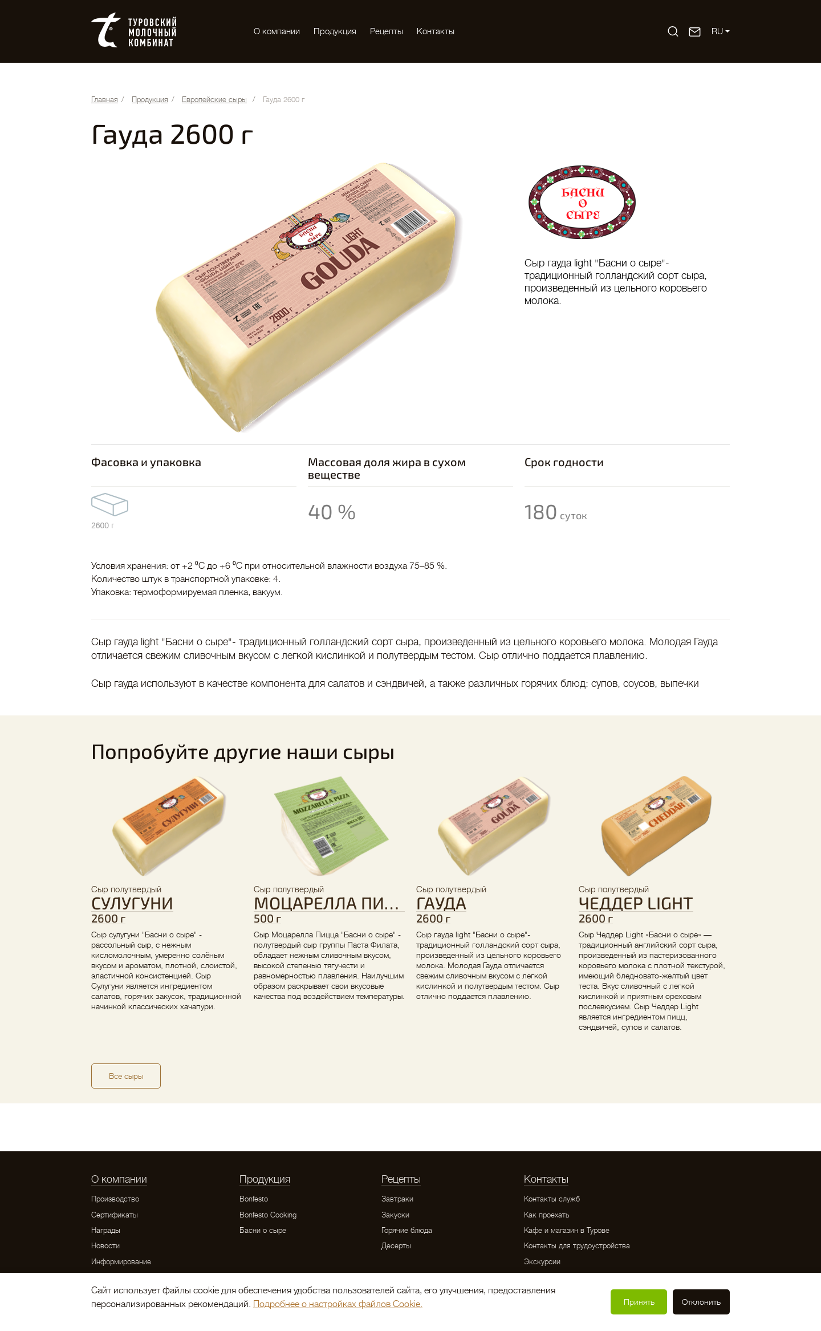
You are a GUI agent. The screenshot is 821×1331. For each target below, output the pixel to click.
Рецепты (386, 31)
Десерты (396, 1245)
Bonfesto (253, 1199)
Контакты (435, 31)
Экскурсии (542, 1261)
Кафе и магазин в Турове (566, 1230)
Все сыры (126, 1076)
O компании (277, 31)
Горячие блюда (406, 1230)
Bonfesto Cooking (267, 1215)
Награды (105, 1230)
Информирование (121, 1261)
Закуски (395, 1215)
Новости (105, 1245)
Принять (639, 1301)
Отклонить (701, 1301)
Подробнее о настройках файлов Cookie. (337, 1304)
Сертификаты (114, 1215)
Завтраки (397, 1199)
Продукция (335, 31)
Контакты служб (552, 1199)
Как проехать (547, 1215)
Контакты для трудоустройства (577, 1245)
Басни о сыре (262, 1230)
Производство (115, 1199)
